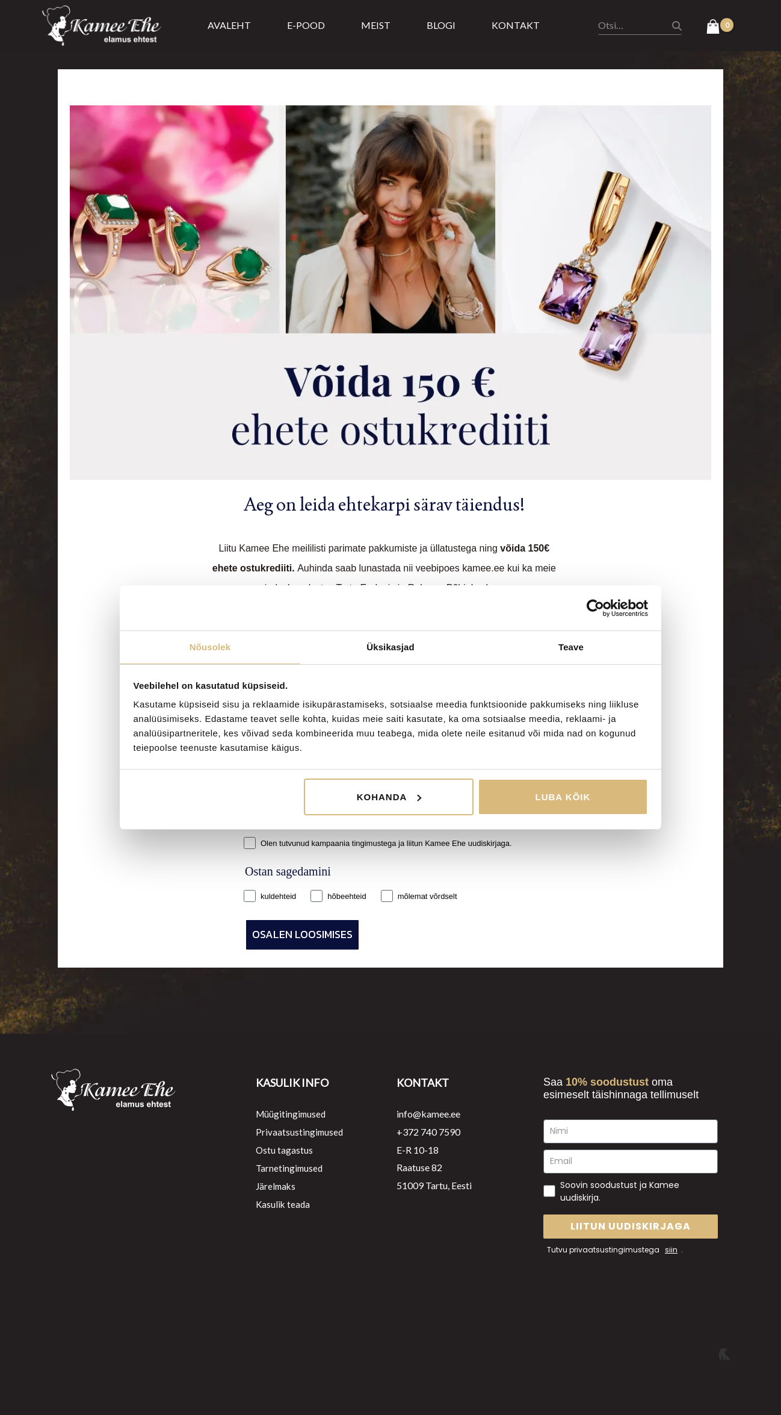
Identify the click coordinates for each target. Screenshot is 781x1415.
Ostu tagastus (284, 1149)
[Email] (630, 1161)
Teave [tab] (571, 646)
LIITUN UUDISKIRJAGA (630, 1226)
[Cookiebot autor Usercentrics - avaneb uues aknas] (595, 608)
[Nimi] (630, 1131)
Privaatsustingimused (300, 1131)
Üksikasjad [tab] (390, 646)
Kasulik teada (284, 1203)
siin (671, 1250)
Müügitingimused (292, 1113)
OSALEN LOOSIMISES (302, 934)
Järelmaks (277, 1185)
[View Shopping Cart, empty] (720, 27)
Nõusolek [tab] (210, 646)
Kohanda (389, 797)
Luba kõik (563, 797)
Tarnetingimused (290, 1167)
